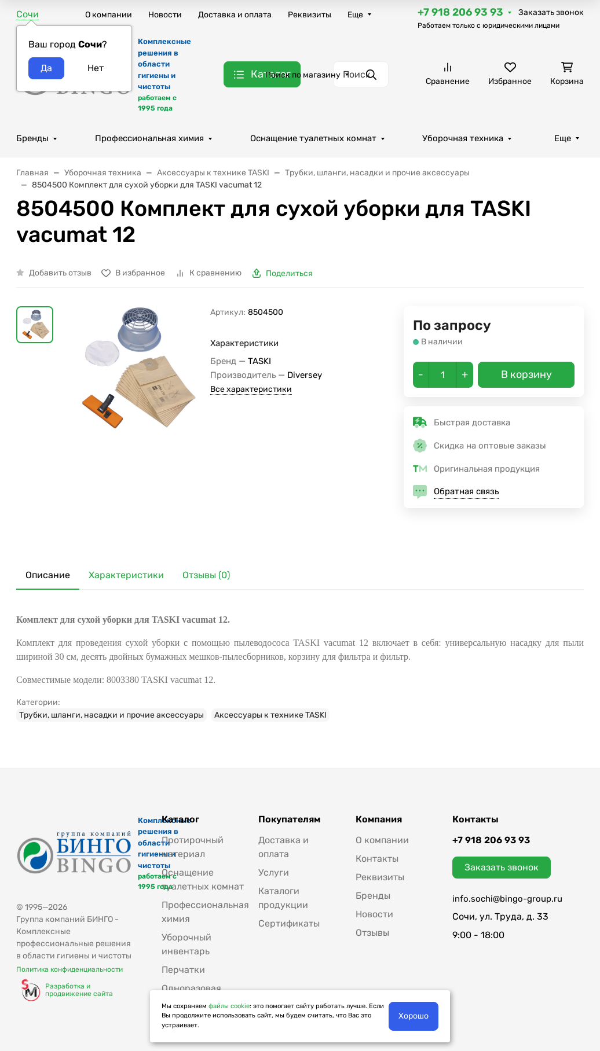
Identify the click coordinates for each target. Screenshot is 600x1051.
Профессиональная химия (149, 138)
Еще (355, 15)
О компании (108, 15)
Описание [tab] (47, 574)
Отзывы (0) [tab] (206, 574)
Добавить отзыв (60, 273)
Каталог (180, 819)
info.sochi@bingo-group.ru (507, 899)
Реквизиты (309, 15)
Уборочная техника (462, 138)
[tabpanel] (300, 667)
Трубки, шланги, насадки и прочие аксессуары (111, 715)
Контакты (377, 858)
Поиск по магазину (303, 75)
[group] (134, 424)
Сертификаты (289, 923)
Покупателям (289, 819)
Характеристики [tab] (126, 574)
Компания (379, 819)
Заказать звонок (551, 12)
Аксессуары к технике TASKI (270, 715)
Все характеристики (251, 389)
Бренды (32, 138)
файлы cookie (229, 1006)
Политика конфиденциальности (69, 969)
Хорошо (413, 1016)
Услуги (273, 872)
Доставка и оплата (235, 15)
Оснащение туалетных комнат (313, 138)
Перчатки (183, 969)
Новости (165, 15)
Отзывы (372, 932)
